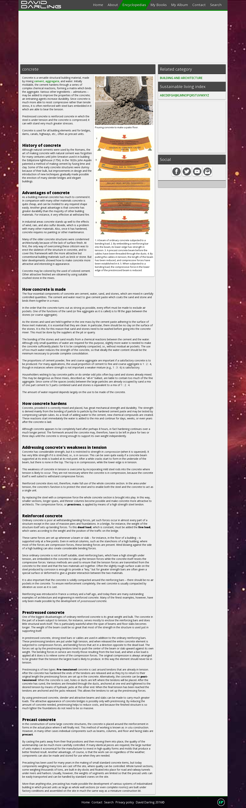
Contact (199, 4)
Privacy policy (124, 802)
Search (216, 4)
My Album (179, 4)
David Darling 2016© (150, 802)
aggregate (52, 81)
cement (39, 81)
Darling (41, 6)
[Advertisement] (123, 37)
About (113, 4)
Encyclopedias (134, 4)
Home (98, 4)
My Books (159, 4)
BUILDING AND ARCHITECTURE (181, 78)
